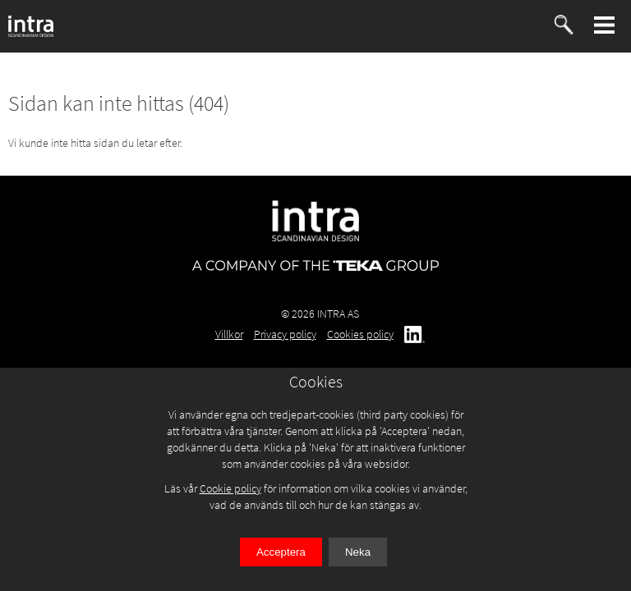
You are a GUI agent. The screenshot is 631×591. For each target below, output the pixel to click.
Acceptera (281, 552)
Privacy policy (285, 334)
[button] (604, 25)
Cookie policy (230, 488)
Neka (358, 552)
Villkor (229, 334)
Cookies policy (360, 334)
